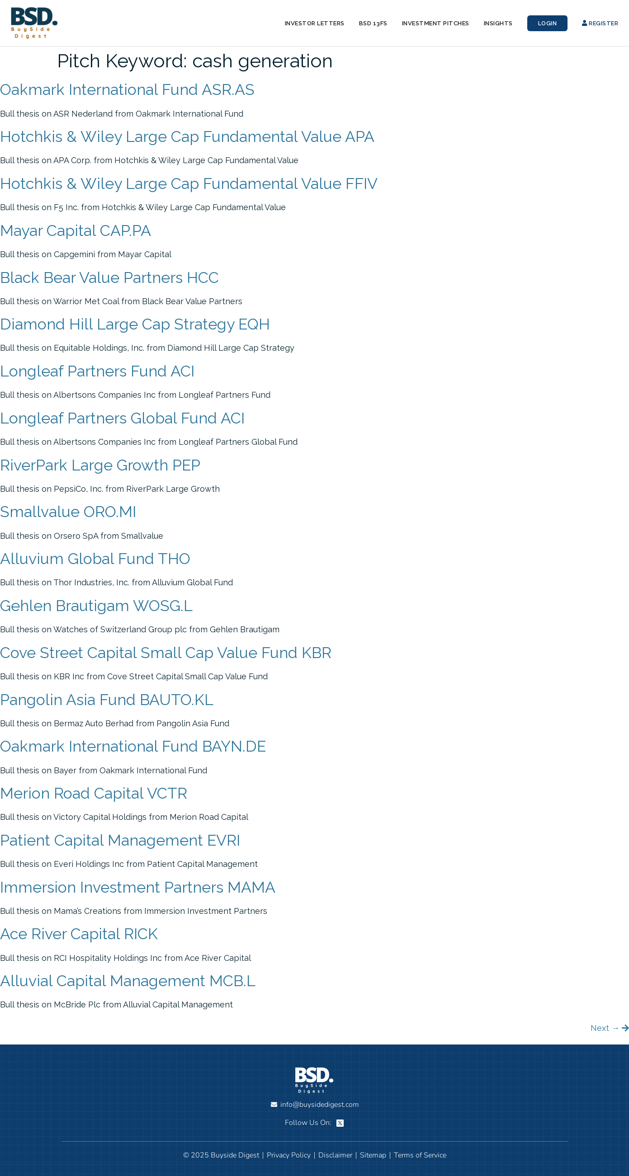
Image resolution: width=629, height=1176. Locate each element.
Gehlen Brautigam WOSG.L (96, 606)
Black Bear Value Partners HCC (109, 277)
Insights (498, 23)
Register (600, 23)
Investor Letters (315, 23)
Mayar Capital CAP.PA (75, 230)
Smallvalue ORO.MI (68, 512)
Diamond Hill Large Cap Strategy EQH (135, 324)
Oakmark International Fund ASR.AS (127, 89)
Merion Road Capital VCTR (93, 793)
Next (605, 1028)
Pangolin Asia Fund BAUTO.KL (106, 700)
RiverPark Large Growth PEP (100, 465)
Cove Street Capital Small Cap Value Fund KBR (165, 653)
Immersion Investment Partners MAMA (137, 887)
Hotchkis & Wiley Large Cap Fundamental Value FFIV (189, 183)
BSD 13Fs (373, 23)
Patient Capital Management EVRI (120, 840)
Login (547, 23)
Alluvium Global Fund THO (95, 559)
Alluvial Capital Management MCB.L (127, 981)
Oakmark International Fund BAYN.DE (133, 746)
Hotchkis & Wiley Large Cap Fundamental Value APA (187, 136)
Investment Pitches (435, 23)
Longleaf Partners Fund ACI (97, 371)
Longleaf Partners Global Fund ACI (122, 418)
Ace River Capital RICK (79, 934)
